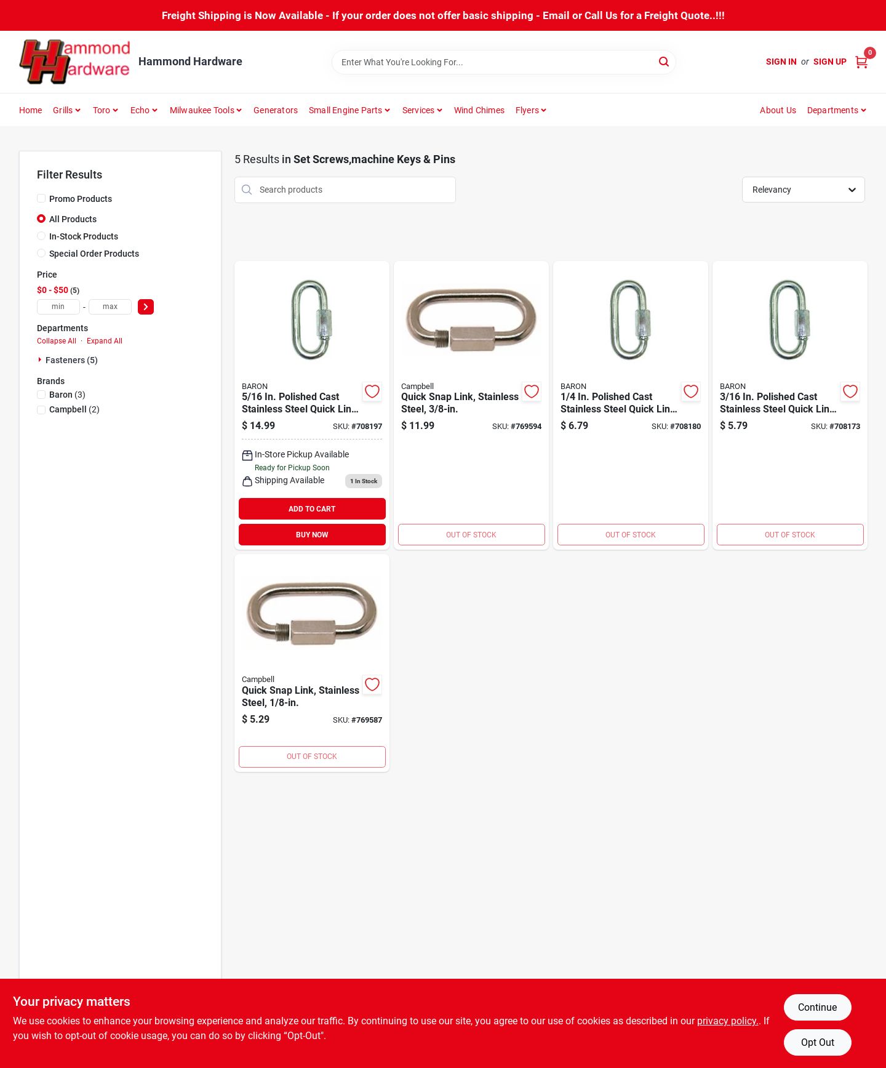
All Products (73, 219)
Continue (817, 1007)
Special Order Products (94, 254)
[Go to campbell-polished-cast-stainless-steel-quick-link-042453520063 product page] (630, 405)
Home (30, 110)
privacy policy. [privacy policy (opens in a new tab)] (728, 1021)
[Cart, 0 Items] (861, 61)
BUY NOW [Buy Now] (312, 535)
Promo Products (80, 199)
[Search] (665, 61)
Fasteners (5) (72, 360)
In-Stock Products (83, 236)
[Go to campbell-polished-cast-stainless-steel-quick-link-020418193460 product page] (311, 663)
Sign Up (830, 61)
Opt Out (817, 1042)
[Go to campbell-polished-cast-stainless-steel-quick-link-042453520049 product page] (790, 405)
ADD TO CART (312, 509)
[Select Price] (146, 307)
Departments (832, 110)
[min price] (58, 307)
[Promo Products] (41, 198)
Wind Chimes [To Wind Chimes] (479, 110)
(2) (74, 409)
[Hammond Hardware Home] (74, 61)
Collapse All (56, 341)
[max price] (110, 307)
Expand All (104, 341)
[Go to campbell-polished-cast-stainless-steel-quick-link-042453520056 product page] (311, 405)
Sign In (781, 61)
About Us (778, 110)
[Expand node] (41, 359)
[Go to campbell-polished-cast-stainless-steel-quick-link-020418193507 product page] (471, 405)
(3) (67, 394)
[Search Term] (504, 62)
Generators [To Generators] (275, 110)
